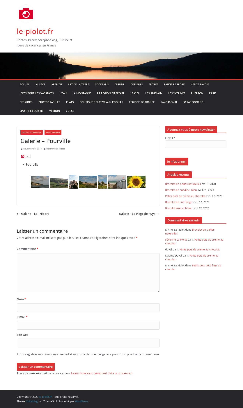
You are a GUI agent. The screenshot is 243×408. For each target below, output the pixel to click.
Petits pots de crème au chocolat (185, 196)
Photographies (49, 102)
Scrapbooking (193, 102)
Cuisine (120, 84)
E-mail (22, 317)
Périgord (26, 102)
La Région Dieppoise (111, 93)
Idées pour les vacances (37, 93)
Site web (23, 335)
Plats (70, 102)
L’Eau (63, 93)
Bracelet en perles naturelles (183, 184)
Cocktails (102, 84)
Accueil (25, 84)
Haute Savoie (200, 84)
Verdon (54, 111)
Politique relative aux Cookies (101, 102)
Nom (21, 299)
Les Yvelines (176, 93)
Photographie (53, 132)
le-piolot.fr (35, 31)
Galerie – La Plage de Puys (139, 214)
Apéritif (56, 84)
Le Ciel (134, 93)
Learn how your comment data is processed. (102, 373)
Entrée (153, 84)
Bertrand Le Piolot (55, 148)
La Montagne (81, 93)
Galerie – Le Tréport (33, 214)
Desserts (136, 84)
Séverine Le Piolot (176, 239)
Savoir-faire (169, 102)
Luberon (197, 93)
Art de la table (78, 84)
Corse (70, 111)
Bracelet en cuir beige (178, 202)
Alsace (40, 84)
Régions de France (142, 102)
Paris (212, 93)
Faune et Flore (174, 84)
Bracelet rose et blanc (178, 208)
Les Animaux (153, 93)
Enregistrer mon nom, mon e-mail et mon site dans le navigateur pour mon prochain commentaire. (91, 354)
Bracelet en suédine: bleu (181, 190)
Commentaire (27, 249)
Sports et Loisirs (31, 111)
